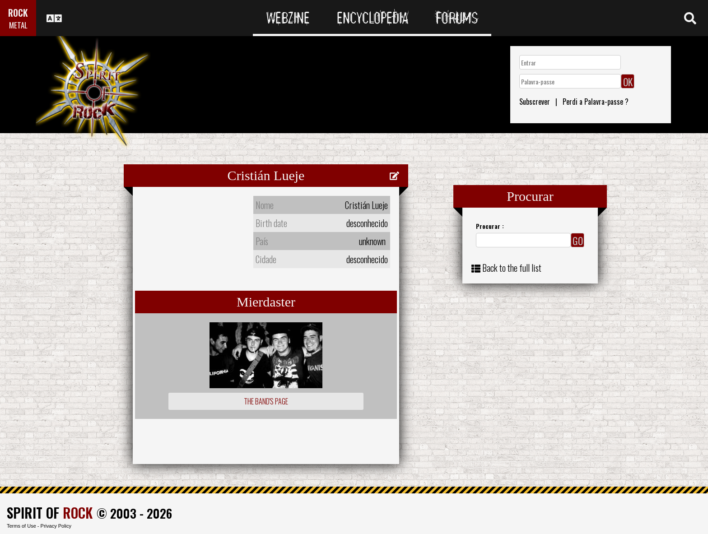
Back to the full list (511, 267)
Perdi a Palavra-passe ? (596, 101)
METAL (18, 25)
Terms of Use (21, 526)
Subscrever (534, 101)
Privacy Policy (56, 526)
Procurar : (490, 226)
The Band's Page (266, 401)
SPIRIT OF (50, 512)
